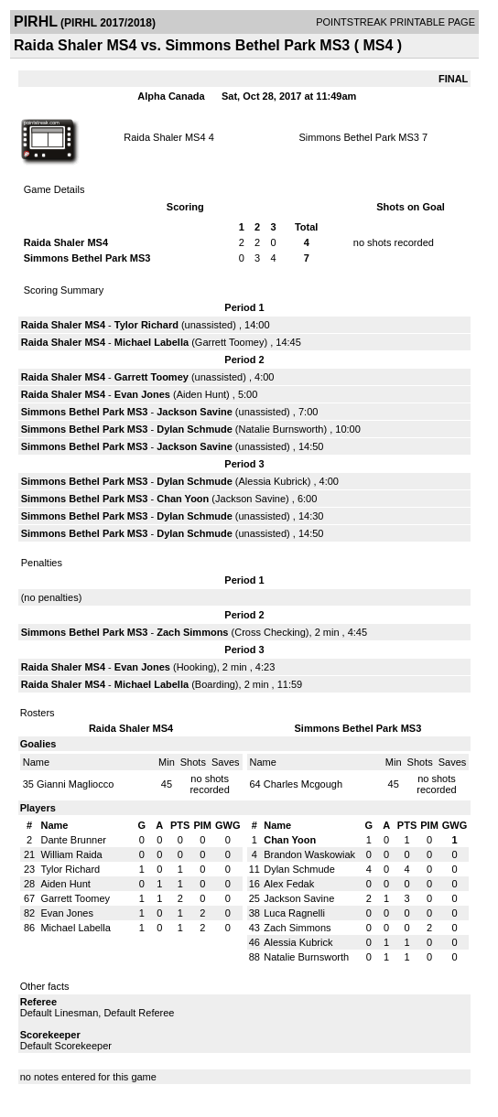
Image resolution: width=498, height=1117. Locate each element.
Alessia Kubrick (273, 481)
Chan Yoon (183, 498)
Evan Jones (142, 394)
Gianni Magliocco (75, 784)
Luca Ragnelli (294, 913)
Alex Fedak (289, 883)
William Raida (71, 854)
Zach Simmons (192, 632)
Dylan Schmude (195, 429)
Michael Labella (151, 342)
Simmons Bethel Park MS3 (359, 137)
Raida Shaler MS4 (164, 137)
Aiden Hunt (201, 394)
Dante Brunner (73, 839)
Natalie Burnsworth (281, 429)
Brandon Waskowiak (309, 854)
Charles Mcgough (303, 784)
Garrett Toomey (230, 342)
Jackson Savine (195, 411)
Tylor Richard (146, 324)
